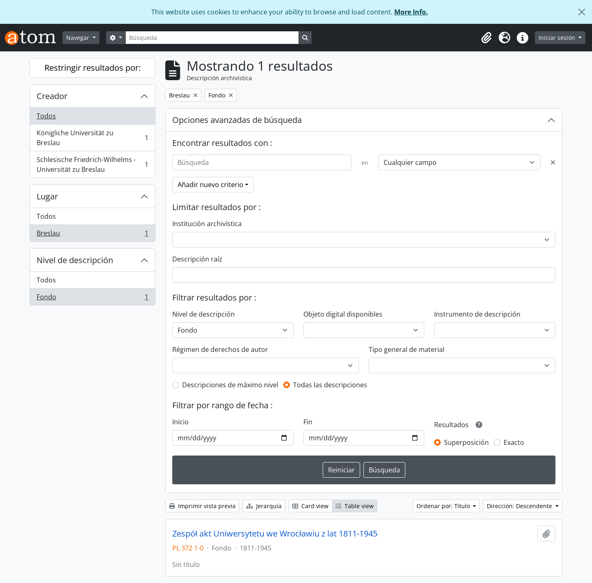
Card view (310, 506)
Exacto (514, 442)
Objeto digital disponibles (342, 314)
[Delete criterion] (552, 162)
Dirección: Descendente (520, 506)
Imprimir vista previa (202, 506)
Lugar (47, 196)
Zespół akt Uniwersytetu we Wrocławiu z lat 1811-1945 (274, 534)
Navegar (78, 38)
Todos (46, 115)
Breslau (92, 234)
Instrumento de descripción (477, 314)
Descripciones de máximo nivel (230, 384)
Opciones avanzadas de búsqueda (237, 119)
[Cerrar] (582, 11)
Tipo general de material (406, 349)
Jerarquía (264, 506)
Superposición (466, 442)
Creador (52, 96)
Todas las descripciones (330, 384)
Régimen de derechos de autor (220, 349)
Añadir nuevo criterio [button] (210, 184)
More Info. (411, 11)
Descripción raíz (197, 259)
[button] (486, 38)
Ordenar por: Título (444, 506)
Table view (354, 506)
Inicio (180, 421)
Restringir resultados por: (92, 67)
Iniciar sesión (558, 38)
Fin (307, 421)
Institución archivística (207, 223)
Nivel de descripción (75, 260)
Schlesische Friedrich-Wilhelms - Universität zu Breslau (92, 164)
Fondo (92, 298)
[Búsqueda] (212, 37)
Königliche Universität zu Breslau (92, 137)
